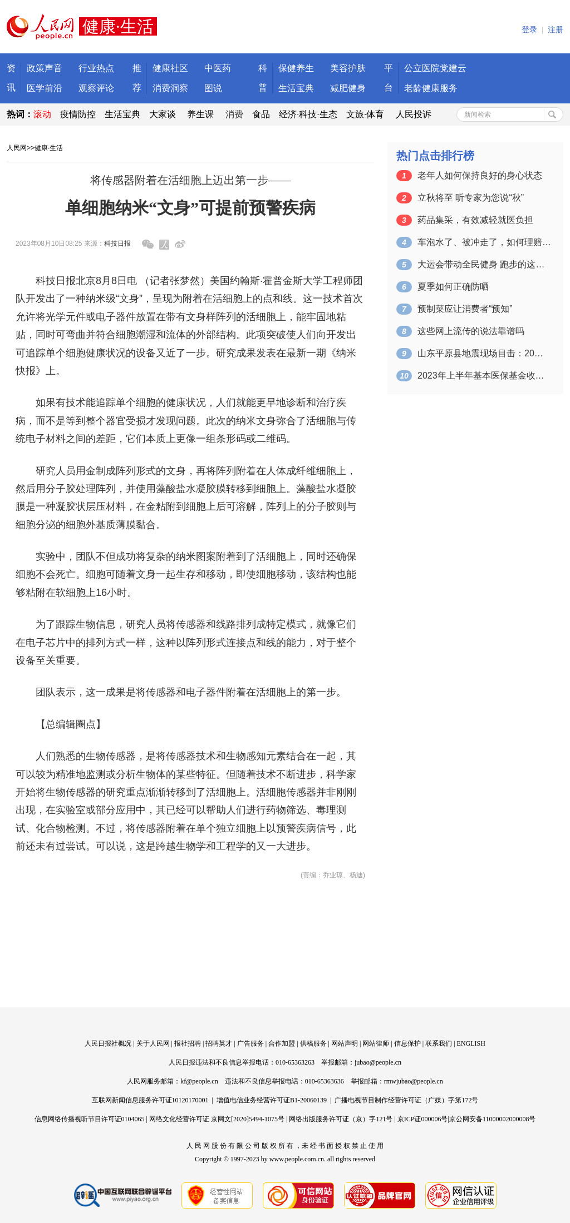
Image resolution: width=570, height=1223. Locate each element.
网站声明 (344, 1043)
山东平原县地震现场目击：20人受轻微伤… (484, 353)
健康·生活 (49, 148)
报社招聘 (187, 1043)
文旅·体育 (365, 114)
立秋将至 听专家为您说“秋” (470, 197)
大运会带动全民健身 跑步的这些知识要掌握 (484, 264)
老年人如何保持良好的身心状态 (479, 175)
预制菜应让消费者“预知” (465, 309)
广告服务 (250, 1043)
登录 (529, 30)
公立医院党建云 (435, 68)
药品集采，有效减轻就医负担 (475, 220)
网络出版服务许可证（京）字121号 (340, 1119)
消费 (234, 114)
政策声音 (44, 68)
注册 (555, 30)
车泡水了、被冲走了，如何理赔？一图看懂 (484, 242)
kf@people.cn (199, 1081)
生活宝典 (296, 88)
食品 (261, 114)
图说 (213, 88)
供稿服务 (313, 1043)
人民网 (17, 148)
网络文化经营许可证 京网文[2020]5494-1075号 (216, 1119)
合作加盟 (281, 1043)
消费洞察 (170, 88)
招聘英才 (218, 1043)
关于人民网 (153, 1043)
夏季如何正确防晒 (453, 286)
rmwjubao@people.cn (413, 1081)
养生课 (200, 114)
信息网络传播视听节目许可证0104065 (90, 1119)
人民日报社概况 (108, 1043)
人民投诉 (413, 114)
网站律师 (375, 1043)
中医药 (217, 68)
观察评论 (96, 88)
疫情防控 (78, 114)
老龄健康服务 (431, 88)
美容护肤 (348, 68)
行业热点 (96, 68)
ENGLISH (471, 1043)
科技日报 (117, 243)
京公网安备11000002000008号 (492, 1119)
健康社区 (170, 68)
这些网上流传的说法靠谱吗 (470, 331)
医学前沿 (44, 88)
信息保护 (407, 1043)
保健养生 (296, 68)
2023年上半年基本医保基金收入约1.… (484, 375)
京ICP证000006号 (422, 1119)
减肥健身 (348, 88)
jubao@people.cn (378, 1062)
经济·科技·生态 (308, 114)
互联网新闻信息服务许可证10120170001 (150, 1100)
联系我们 (438, 1043)
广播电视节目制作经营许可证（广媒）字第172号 (406, 1100)
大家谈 (162, 114)
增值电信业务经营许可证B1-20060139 (272, 1100)
